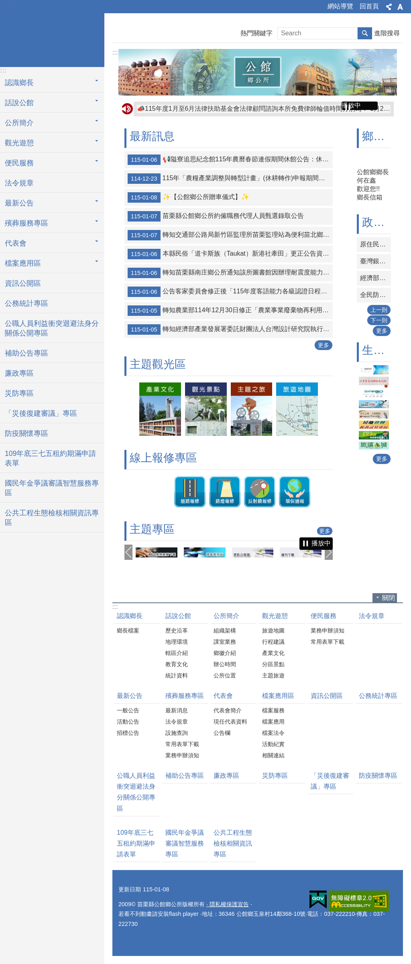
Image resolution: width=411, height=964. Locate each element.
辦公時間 (225, 664)
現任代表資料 (230, 721)
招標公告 (128, 733)
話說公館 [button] (19, 103)
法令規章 (19, 183)
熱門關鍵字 (256, 33)
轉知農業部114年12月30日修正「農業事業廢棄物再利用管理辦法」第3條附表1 (230, 310)
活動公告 (128, 721)
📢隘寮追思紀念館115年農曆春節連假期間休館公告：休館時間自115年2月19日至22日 (260, 108)
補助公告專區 (26, 353)
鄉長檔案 (128, 630)
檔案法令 (273, 733)
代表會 (223, 695)
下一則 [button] (329, 552)
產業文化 (273, 653)
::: (8, 4)
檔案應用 (273, 721)
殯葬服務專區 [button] (26, 223)
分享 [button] (389, 7)
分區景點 (273, 664)
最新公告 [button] (19, 203)
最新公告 (129, 695)
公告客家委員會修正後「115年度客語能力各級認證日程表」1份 (230, 292)
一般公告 (128, 710)
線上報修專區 (163, 457)
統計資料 (176, 675)
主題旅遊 (273, 675)
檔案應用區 (278, 695)
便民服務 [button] (19, 163)
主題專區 (152, 529)
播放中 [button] (351, 105)
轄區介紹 (176, 653)
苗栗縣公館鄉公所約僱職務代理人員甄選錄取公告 (216, 216)
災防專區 (19, 393)
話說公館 (178, 615)
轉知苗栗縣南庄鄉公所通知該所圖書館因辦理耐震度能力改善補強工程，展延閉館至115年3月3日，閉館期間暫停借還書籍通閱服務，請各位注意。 (230, 273)
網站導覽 (340, 6)
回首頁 (369, 6)
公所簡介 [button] (19, 123)
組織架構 (225, 630)
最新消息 (176, 710)
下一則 (378, 320)
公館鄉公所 (52, 39)
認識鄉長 (129, 615)
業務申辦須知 (327, 630)
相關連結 (273, 755)
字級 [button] (400, 7)
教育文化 (176, 664)
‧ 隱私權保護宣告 (227, 904)
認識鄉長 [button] (19, 83)
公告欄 (222, 733)
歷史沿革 (176, 630)
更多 (323, 345)
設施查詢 (176, 733)
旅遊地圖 (273, 630)
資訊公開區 (23, 283)
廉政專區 (19, 373)
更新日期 (129, 889)
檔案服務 (273, 710)
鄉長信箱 (370, 197)
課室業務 (225, 642)
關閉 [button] (388, 597)
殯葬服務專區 (184, 695)
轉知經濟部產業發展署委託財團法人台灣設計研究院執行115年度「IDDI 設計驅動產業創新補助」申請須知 (230, 329)
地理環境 (176, 642)
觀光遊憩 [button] (19, 143)
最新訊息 (152, 136)
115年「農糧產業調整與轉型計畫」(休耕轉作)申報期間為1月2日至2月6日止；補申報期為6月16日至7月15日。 (230, 178)
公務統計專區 (26, 303)
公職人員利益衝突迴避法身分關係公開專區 (52, 328)
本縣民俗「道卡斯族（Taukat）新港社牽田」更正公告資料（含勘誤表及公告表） (230, 254)
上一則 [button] (128, 552)
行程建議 (273, 642)
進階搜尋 (387, 33)
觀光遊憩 (275, 615)
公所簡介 (226, 615)
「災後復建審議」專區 (41, 413)
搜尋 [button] (365, 33)
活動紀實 (273, 744)
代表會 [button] (15, 243)
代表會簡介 (228, 710)
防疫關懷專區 (26, 433)
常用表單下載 (327, 642)
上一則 (378, 310)
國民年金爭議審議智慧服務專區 (52, 488)
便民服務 (323, 615)
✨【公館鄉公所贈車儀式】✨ (188, 197)
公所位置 (225, 675)
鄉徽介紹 (225, 653)
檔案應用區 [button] (23, 263)
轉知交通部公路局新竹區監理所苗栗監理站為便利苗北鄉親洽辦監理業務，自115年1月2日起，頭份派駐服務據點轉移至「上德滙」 (230, 235)
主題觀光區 (158, 364)
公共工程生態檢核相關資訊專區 (52, 518)
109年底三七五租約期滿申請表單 (50, 458)
